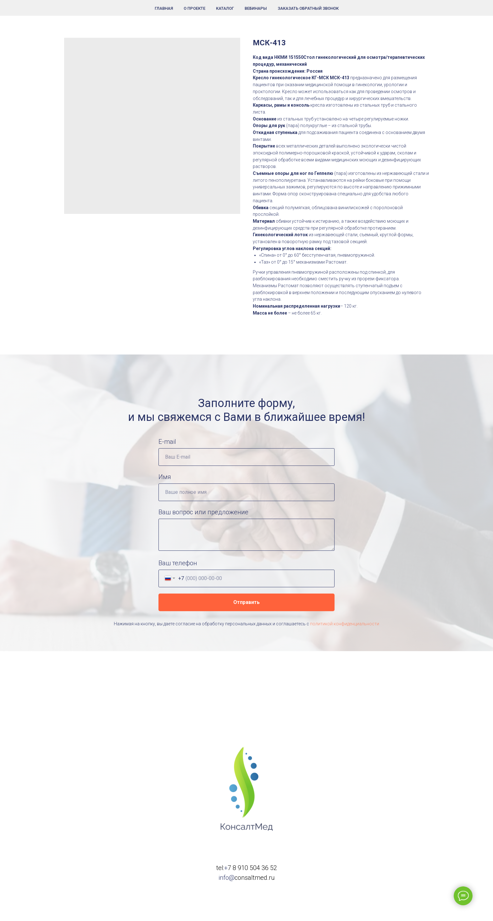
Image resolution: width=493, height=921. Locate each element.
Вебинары (256, 8)
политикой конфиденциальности (344, 623)
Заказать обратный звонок (308, 8)
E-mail (167, 441)
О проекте (194, 8)
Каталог (225, 8)
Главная (164, 8)
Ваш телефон (177, 563)
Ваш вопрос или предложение (203, 512)
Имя (164, 477)
